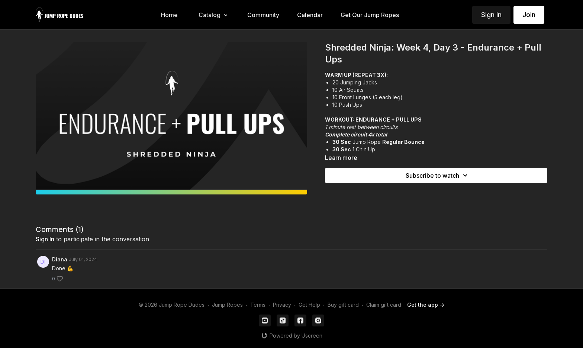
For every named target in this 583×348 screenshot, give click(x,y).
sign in (45, 239)
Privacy (282, 305)
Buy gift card (343, 305)
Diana (59, 259)
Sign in (491, 15)
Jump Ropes (227, 305)
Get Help (309, 305)
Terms (257, 305)
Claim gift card (383, 305)
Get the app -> (425, 305)
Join (528, 15)
